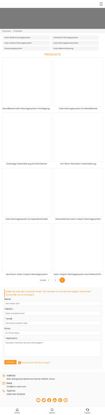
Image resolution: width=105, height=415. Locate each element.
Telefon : (9, 309)
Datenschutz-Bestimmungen (35, 362)
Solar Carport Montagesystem (18, 43)
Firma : (7, 328)
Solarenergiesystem (13, 48)
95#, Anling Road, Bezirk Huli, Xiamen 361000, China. (31, 379)
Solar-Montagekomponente (65, 43)
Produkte (18, 31)
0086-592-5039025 (16, 394)
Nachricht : (11, 338)
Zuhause (6, 31)
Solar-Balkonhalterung (63, 48)
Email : (8, 319)
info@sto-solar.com (16, 386)
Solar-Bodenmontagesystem (17, 37)
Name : (7, 299)
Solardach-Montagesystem (65, 37)
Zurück (42, 280)
